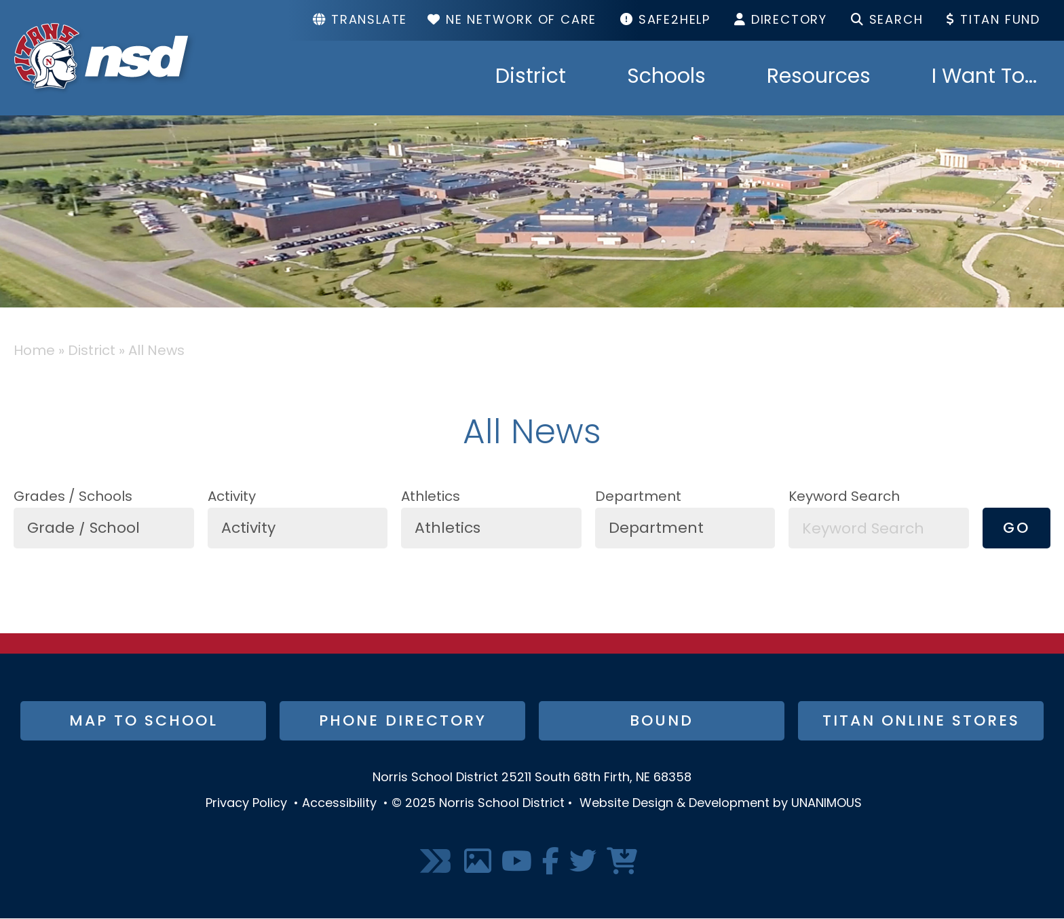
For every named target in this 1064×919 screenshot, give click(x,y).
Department (638, 497)
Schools (666, 78)
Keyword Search (844, 497)
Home (34, 351)
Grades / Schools (73, 497)
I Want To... (984, 78)
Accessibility (339, 804)
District (530, 78)
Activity (232, 497)
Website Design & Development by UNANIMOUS (721, 804)
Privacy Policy (246, 804)
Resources (819, 78)
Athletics (430, 497)
